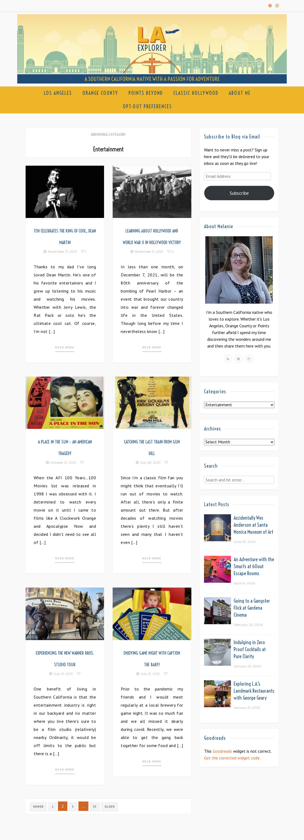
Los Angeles (58, 93)
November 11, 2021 (146, 251)
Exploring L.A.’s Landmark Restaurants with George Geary (254, 691)
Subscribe (239, 193)
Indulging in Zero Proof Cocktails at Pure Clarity (250, 649)
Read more (64, 347)
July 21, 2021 (61, 674)
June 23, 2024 (245, 542)
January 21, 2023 (247, 708)
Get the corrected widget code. (232, 758)
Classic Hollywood (195, 93)
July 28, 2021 (148, 462)
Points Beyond (146, 93)
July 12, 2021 (148, 674)
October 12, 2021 (61, 462)
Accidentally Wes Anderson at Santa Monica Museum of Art (253, 525)
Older (110, 806)
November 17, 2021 (60, 251)
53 (94, 806)
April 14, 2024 (244, 583)
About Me (240, 93)
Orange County (100, 93)
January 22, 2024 (247, 666)
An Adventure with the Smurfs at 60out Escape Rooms (254, 566)
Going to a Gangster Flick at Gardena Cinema (252, 608)
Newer (38, 806)
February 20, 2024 (248, 625)
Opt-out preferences (147, 106)
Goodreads (222, 751)
